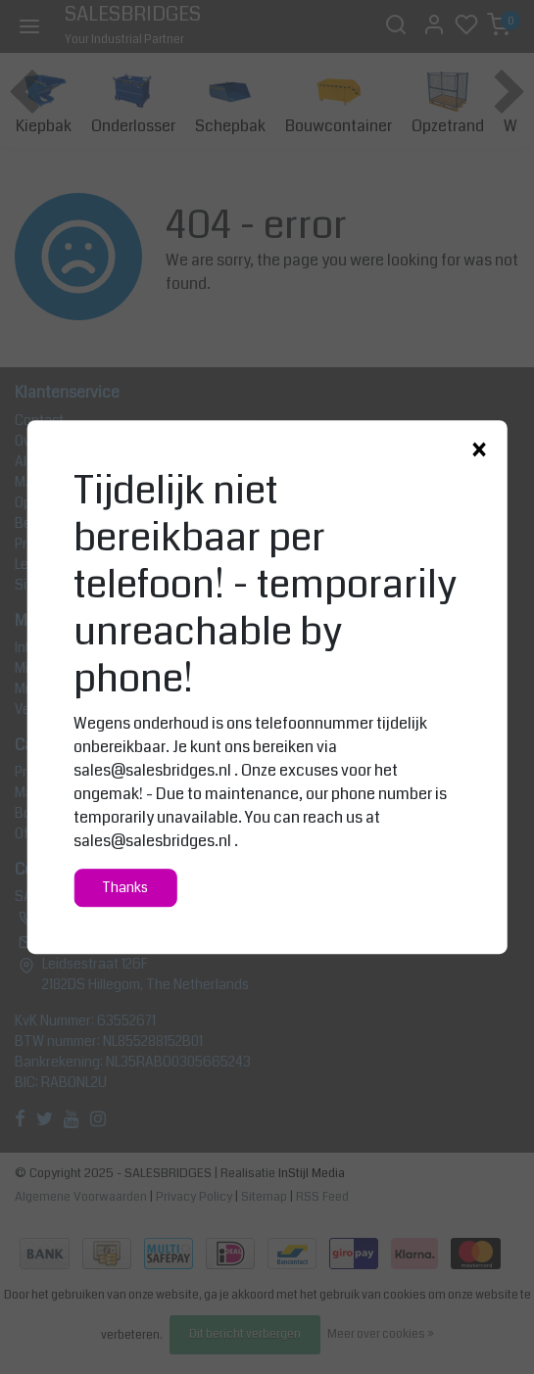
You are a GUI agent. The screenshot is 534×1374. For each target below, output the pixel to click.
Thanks (125, 887)
